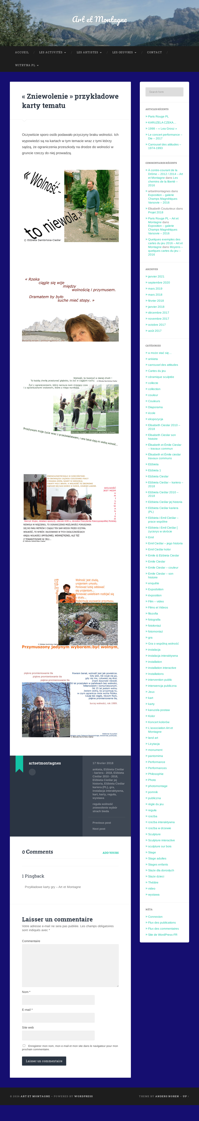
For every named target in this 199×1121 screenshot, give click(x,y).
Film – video (156, 603)
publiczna (154, 799)
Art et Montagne (100, 20)
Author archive (32, 782)
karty (96, 807)
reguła (105, 807)
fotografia (154, 621)
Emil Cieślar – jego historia (165, 545)
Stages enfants (158, 866)
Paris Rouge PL (158, 118)
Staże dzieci (156, 878)
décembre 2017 (158, 314)
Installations (156, 675)
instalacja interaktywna (102, 802)
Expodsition (156, 591)
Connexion (155, 918)
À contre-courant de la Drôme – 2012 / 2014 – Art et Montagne (165, 175)
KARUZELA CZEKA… (162, 124)
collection (154, 390)
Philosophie (156, 775)
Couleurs (154, 402)
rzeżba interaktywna (161, 823)
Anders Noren (167, 1112)
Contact (154, 54)
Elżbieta (153, 466)
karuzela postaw (159, 711)
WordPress (83, 1112)
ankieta (98, 780)
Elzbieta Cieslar (158, 478)
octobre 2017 (157, 326)
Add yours (111, 863)
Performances (157, 769)
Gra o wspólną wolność (163, 645)
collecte (153, 384)
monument (155, 751)
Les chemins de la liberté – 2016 (163, 183)
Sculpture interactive (161, 842)
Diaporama (155, 408)
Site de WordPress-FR (162, 936)
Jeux (151, 693)
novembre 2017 (158, 320)
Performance (156, 763)
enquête (153, 585)
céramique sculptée (161, 378)
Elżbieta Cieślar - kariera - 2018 (108, 781)
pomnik (153, 793)
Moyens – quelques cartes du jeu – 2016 (165, 252)
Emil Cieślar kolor (159, 551)
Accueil (22, 54)
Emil (151, 539)
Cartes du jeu (157, 372)
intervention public (160, 681)
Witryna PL (25, 67)
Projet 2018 (155, 213)
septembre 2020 (159, 284)
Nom (26, 1006)
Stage (152, 853)
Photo (152, 781)
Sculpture (154, 835)
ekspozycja (155, 420)
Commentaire (31, 950)
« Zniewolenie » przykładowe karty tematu (57, 106)
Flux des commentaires (163, 930)
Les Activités (51, 54)
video (151, 890)
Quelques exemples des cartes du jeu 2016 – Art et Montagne (165, 244)
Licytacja (154, 745)
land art (153, 739)
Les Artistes (87, 54)
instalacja (154, 651)
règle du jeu (156, 805)
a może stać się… (160, 354)
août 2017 (155, 332)
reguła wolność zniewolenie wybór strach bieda (105, 817)
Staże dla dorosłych (161, 872)
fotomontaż (155, 633)
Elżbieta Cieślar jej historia (165, 503)
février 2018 (156, 302)
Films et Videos (158, 609)
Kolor (151, 717)
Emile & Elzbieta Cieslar (163, 557)
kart (115, 804)
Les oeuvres (122, 54)
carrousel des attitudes (163, 366)
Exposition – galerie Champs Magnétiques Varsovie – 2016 (162, 200)
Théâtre (153, 884)
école (151, 414)
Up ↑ (186, 1112)
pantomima (155, 757)
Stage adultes (157, 860)
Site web (28, 1042)
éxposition (155, 597)
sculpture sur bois (159, 848)
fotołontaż (154, 627)
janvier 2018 (156, 308)
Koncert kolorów (158, 723)
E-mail (27, 1024)
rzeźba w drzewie (159, 829)
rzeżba (152, 817)
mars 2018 (155, 296)
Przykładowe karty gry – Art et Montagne (55, 897)
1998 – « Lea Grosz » (162, 130)
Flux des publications (162, 924)
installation (155, 663)
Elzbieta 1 (154, 472)
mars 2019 (155, 290)
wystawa (117, 807)
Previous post (102, 832)
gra (95, 800)
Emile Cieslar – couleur (163, 569)
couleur (153, 396)
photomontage (158, 787)
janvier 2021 (156, 278)
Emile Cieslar (156, 563)
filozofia (153, 615)
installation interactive (162, 669)
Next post (99, 838)
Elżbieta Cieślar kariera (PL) (106, 795)
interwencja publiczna (162, 687)
